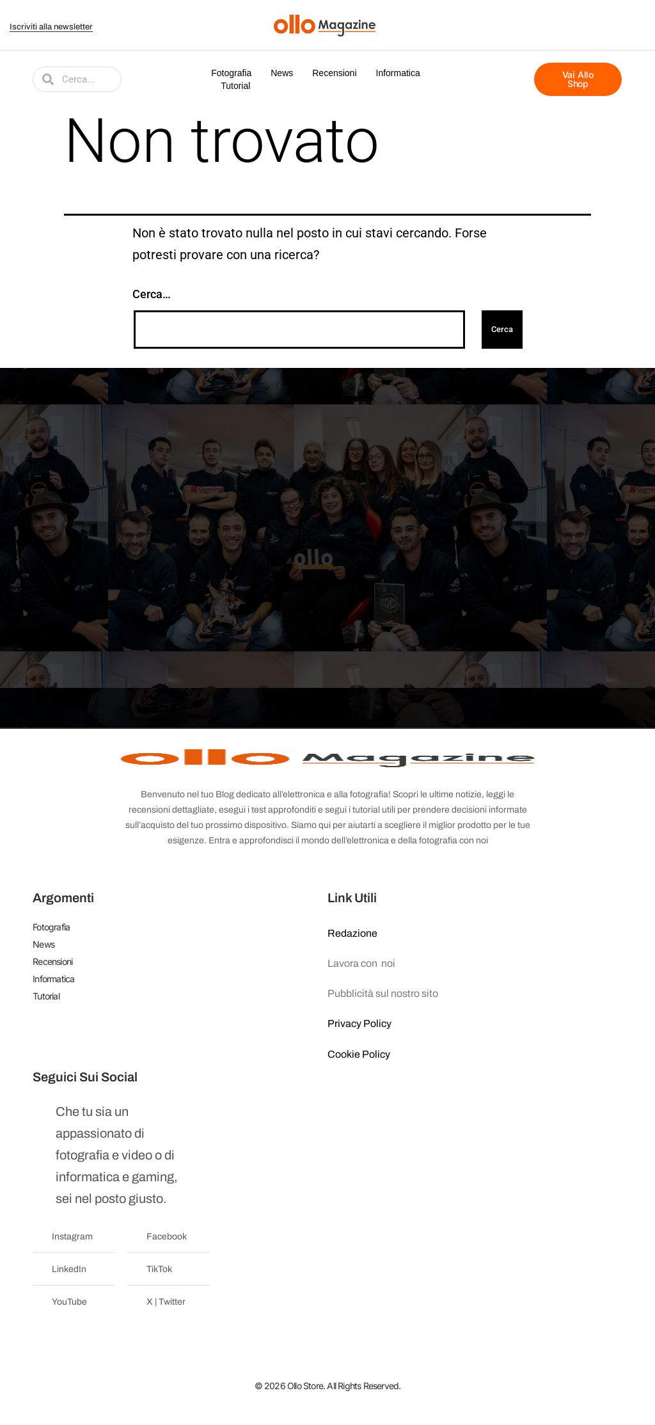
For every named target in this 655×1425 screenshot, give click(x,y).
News (282, 73)
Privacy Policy (359, 1023)
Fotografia (231, 73)
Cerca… (151, 294)
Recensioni (334, 73)
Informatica (398, 73)
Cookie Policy (359, 1054)
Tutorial (235, 86)
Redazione (352, 933)
